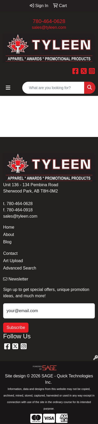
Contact (10, 253)
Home (8, 227)
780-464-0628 (49, 21)
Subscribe (16, 327)
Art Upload (13, 260)
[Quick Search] (53, 88)
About (8, 234)
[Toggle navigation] (8, 87)
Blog (7, 242)
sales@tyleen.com (49, 27)
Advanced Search (19, 268)
